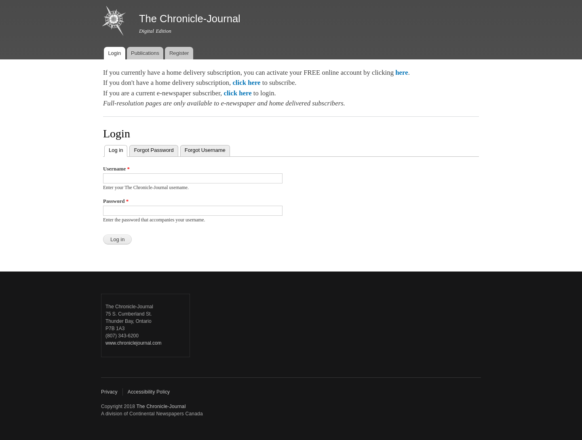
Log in (118, 149)
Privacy (109, 392)
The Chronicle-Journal (161, 406)
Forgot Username (205, 150)
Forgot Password (153, 150)
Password (116, 201)
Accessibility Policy (149, 392)
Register (179, 53)
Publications (145, 53)
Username (116, 169)
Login (114, 53)
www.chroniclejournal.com (133, 343)
